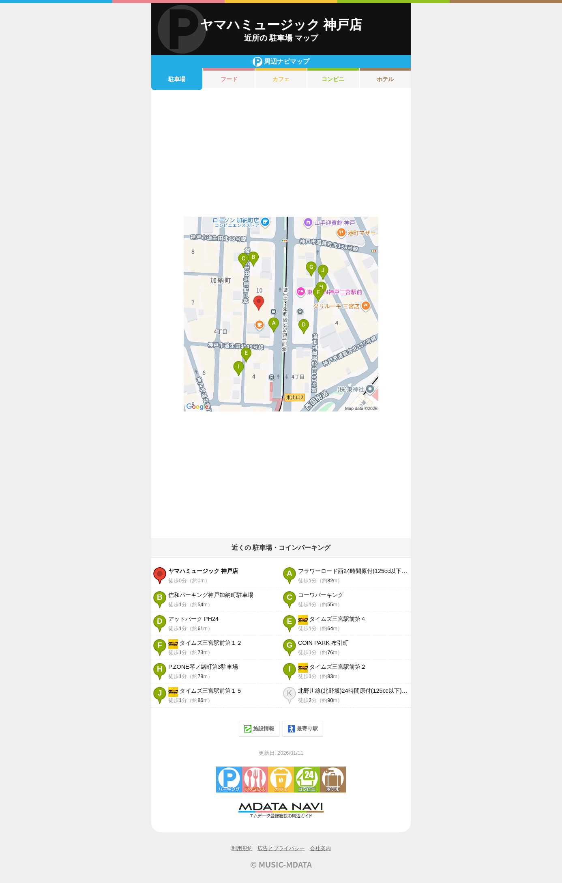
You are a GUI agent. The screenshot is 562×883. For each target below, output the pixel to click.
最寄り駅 (303, 728)
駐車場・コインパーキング (229, 780)
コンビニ (333, 79)
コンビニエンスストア (307, 780)
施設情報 (259, 728)
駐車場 (176, 79)
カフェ (281, 79)
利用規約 (242, 848)
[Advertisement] (281, 153)
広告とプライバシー (281, 848)
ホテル (385, 79)
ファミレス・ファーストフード (255, 780)
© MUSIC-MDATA (281, 864)
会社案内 (320, 848)
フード (229, 79)
